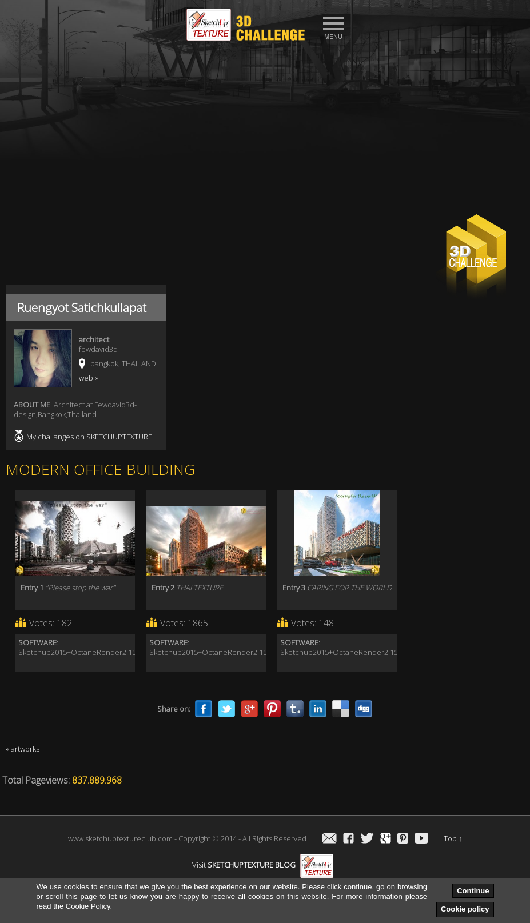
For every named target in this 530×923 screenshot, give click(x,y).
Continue (473, 890)
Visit (262, 865)
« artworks (22, 749)
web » (88, 378)
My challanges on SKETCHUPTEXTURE (89, 436)
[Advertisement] (265, 132)
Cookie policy (465, 909)
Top (453, 838)
